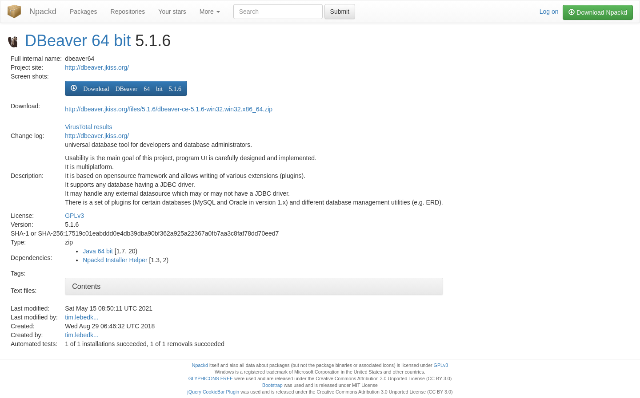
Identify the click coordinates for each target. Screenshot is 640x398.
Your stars (172, 11)
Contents (86, 286)
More (210, 11)
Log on (549, 11)
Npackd (42, 11)
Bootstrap (272, 385)
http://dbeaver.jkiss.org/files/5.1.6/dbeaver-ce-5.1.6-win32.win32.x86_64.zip (168, 109)
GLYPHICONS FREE (210, 378)
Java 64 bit (98, 251)
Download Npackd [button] (597, 12)
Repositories (128, 11)
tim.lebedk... (81, 317)
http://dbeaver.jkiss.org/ (97, 67)
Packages (83, 11)
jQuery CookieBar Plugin (214, 391)
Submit (340, 11)
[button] (126, 88)
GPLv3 (74, 215)
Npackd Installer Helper (115, 260)
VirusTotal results (88, 126)
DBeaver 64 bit (78, 41)
